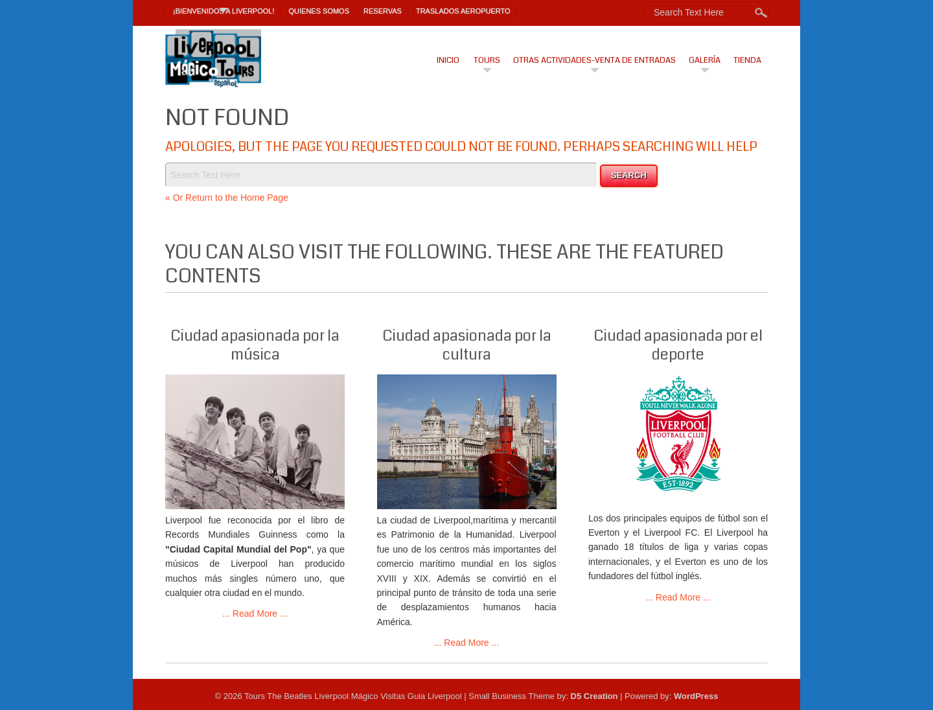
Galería (704, 60)
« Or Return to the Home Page (226, 197)
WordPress (696, 696)
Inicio (448, 60)
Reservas (382, 11)
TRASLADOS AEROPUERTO (463, 11)
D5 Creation (594, 696)
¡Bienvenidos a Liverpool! (224, 11)
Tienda (747, 60)
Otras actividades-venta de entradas (594, 60)
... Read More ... (254, 613)
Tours (487, 60)
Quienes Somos (319, 11)
